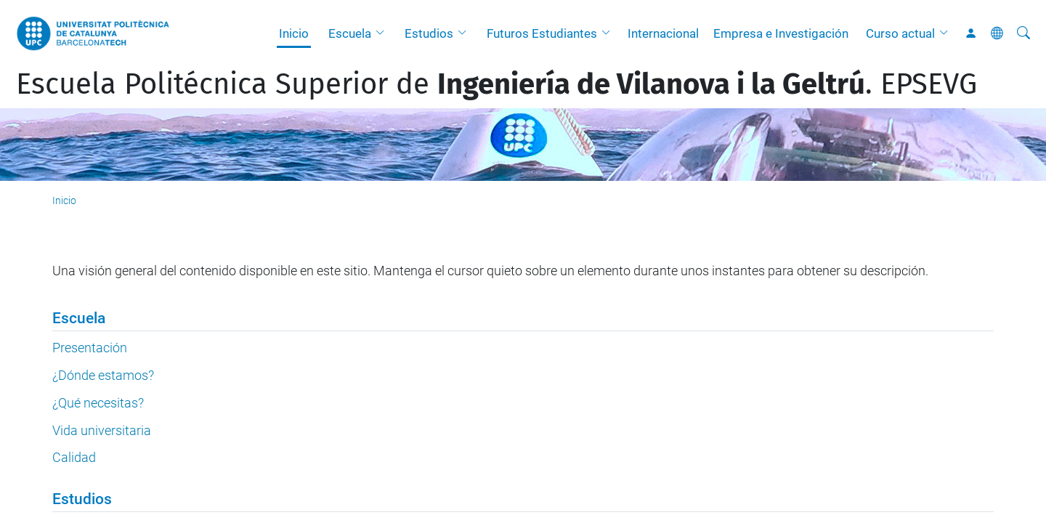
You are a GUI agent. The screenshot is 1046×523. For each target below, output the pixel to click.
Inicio (294, 33)
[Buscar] (1023, 33)
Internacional (663, 33)
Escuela (349, 33)
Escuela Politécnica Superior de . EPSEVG (496, 84)
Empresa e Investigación (780, 33)
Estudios (429, 33)
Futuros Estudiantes (542, 33)
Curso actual (900, 33)
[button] (383, 33)
